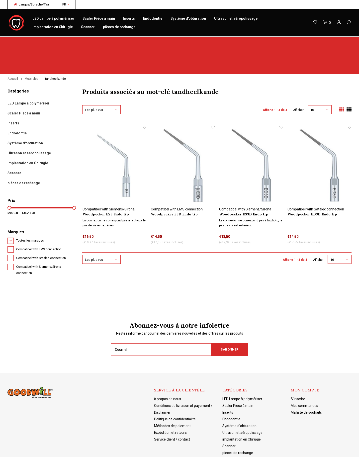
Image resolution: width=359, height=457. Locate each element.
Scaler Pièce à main (99, 18)
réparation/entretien (115, 41)
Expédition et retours (170, 405)
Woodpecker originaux (27, 41)
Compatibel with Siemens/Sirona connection (38, 242)
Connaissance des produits (206, 41)
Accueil (12, 51)
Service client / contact (172, 412)
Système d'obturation (188, 18)
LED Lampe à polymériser (53, 18)
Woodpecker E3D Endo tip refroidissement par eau (174, 186)
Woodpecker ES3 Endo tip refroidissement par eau (106, 186)
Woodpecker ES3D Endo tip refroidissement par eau (243, 186)
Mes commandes (304, 378)
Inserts (129, 18)
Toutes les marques (30, 213)
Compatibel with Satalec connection (41, 230)
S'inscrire (298, 371)
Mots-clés (31, 51)
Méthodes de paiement (172, 398)
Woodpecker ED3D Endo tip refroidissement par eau (312, 186)
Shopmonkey (121, 449)
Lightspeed (86, 449)
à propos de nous (167, 371)
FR (65, 4)
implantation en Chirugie (52, 27)
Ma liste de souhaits (306, 385)
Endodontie (152, 18)
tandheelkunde (55, 51)
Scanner (88, 27)
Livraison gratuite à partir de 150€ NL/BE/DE (316, 41)
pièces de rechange (119, 27)
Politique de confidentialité (175, 392)
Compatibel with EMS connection (38, 222)
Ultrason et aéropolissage (236, 18)
